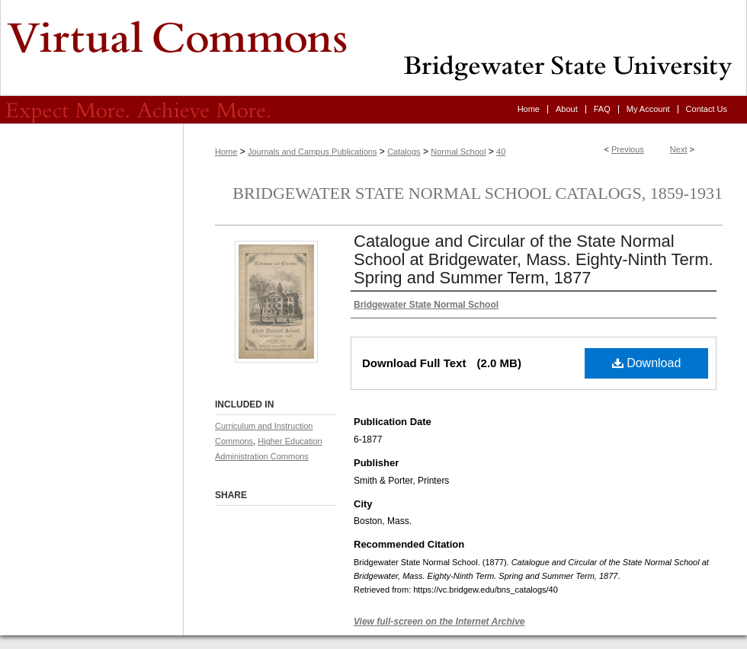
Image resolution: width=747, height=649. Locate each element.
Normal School (458, 151)
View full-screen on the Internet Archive (439, 621)
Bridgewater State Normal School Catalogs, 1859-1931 (477, 193)
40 (500, 151)
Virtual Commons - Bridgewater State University (373, 48)
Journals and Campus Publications (312, 151)
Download (646, 362)
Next (679, 149)
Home (226, 151)
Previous (627, 149)
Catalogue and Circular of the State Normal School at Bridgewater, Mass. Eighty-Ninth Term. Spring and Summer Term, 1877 (533, 259)
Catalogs (403, 151)
